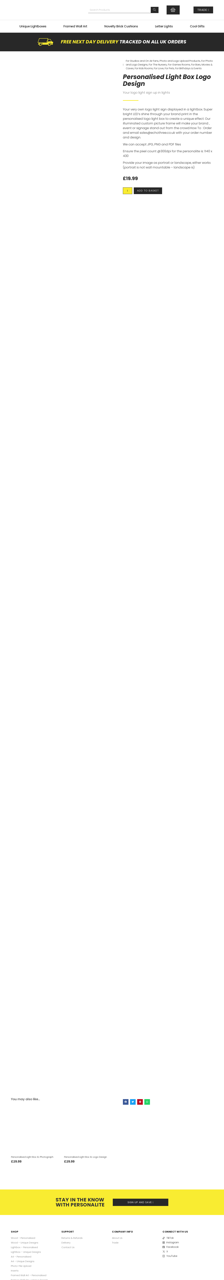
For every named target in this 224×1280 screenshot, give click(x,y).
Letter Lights (164, 26)
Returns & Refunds (72, 1238)
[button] (125, 1102)
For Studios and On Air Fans (142, 61)
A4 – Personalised (21, 1256)
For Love (159, 68)
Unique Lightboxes (32, 26)
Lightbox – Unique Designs (26, 1252)
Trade (115, 1242)
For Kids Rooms (144, 68)
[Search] (155, 10)
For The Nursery (158, 64)
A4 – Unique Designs (23, 1261)
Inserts (15, 1270)
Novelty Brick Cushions (121, 26)
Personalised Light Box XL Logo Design (86, 1157)
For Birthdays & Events (188, 68)
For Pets (169, 68)
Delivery (66, 1242)
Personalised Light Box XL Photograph (33, 1157)
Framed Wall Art (75, 26)
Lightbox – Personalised (25, 1247)
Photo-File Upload (22, 1266)
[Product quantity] (128, 191)
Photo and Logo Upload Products (180, 61)
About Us (117, 1238)
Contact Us (68, 1247)
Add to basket (152, 191)
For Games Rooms (179, 64)
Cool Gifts (197, 26)
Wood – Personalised (24, 1238)
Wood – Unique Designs (25, 1242)
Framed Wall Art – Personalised (29, 1275)
